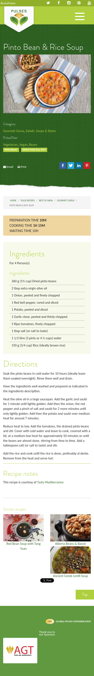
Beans (33, 145)
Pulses (19, 19)
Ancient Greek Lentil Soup (70, 576)
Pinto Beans (11, 149)
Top (85, 594)
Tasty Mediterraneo (50, 482)
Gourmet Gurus (13, 131)
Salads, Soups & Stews (41, 131)
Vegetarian (10, 145)
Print (24, 167)
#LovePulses (8, 3)
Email (10, 167)
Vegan (23, 145)
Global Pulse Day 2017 (34, 149)
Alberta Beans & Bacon (70, 544)
